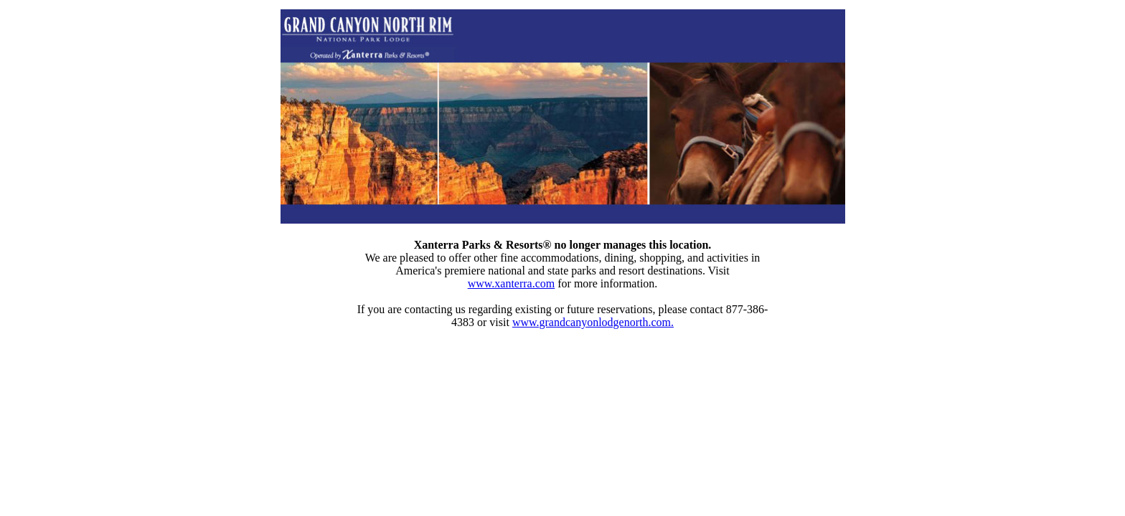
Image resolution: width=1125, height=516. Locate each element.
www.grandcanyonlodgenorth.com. (593, 322)
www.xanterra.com (511, 283)
